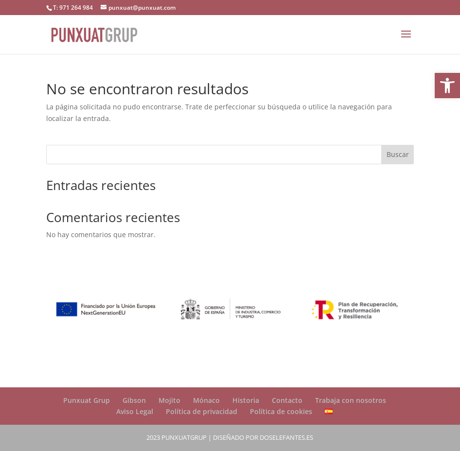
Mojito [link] (169, 400)
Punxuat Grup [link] (86, 400)
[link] (447, 85)
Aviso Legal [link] (134, 411)
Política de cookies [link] (281, 411)
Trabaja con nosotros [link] (350, 400)
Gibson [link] (134, 400)
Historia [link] (245, 400)
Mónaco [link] (206, 400)
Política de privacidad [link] (201, 411)
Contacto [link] (287, 400)
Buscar (398, 154)
